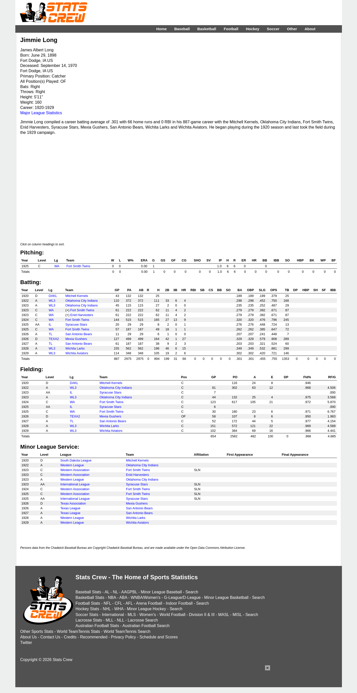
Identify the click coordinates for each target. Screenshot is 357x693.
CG (184, 260)
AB (141, 290)
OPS (273, 290)
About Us (28, 637)
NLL (120, 620)
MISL (237, 614)
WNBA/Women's (145, 597)
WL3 (52, 300)
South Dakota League (75, 460)
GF (173, 260)
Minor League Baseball (161, 592)
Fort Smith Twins (78, 266)
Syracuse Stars (76, 324)
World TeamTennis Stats (78, 631)
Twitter (26, 642)
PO (235, 377)
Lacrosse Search (143, 620)
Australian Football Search (146, 626)
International (113, 614)
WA (56, 266)
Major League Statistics (41, 113)
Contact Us (50, 637)
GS (163, 260)
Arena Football (149, 603)
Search (191, 592)
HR (254, 260)
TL (51, 334)
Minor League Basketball (226, 597)
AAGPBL (129, 592)
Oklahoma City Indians (81, 300)
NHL (107, 609)
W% (130, 260)
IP (220, 260)
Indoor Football (179, 603)
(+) (67, 310)
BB (265, 260)
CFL (118, 603)
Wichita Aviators (76, 353)
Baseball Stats (88, 592)
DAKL (53, 296)
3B (175, 290)
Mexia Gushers (76, 339)
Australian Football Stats (97, 626)
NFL (107, 603)
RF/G (332, 377)
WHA (118, 609)
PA (129, 290)
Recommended (94, 637)
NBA (112, 597)
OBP (250, 290)
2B (167, 290)
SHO (197, 260)
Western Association (74, 470)
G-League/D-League (182, 597)
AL (107, 592)
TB (287, 290)
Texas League (70, 508)
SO (287, 260)
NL (115, 592)
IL (50, 324)
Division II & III (202, 614)
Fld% (307, 377)
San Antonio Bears (78, 334)
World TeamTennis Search (127, 631)
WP (323, 260)
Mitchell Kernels (76, 296)
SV (209, 260)
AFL (129, 603)
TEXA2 (54, 339)
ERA (144, 260)
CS (211, 290)
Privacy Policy (123, 637)
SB (202, 290)
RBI (193, 290)
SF (324, 290)
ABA (123, 597)
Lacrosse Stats (89, 620)
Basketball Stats (90, 597)
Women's (147, 614)
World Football (172, 614)
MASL (223, 614)
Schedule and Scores (158, 637)
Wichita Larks (75, 348)
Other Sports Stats (37, 631)
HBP (300, 260)
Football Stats (88, 603)
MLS (132, 614)
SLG (262, 290)
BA (239, 290)
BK (312, 260)
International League (75, 484)
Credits (70, 637)
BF (333, 260)
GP (117, 290)
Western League (72, 465)
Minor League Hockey (146, 609)
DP (295, 290)
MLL (110, 620)
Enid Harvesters (81, 315)
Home (161, 29)
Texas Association (73, 503)
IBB (276, 260)
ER (243, 260)
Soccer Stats (87, 614)
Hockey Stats (87, 609)
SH (315, 290)
